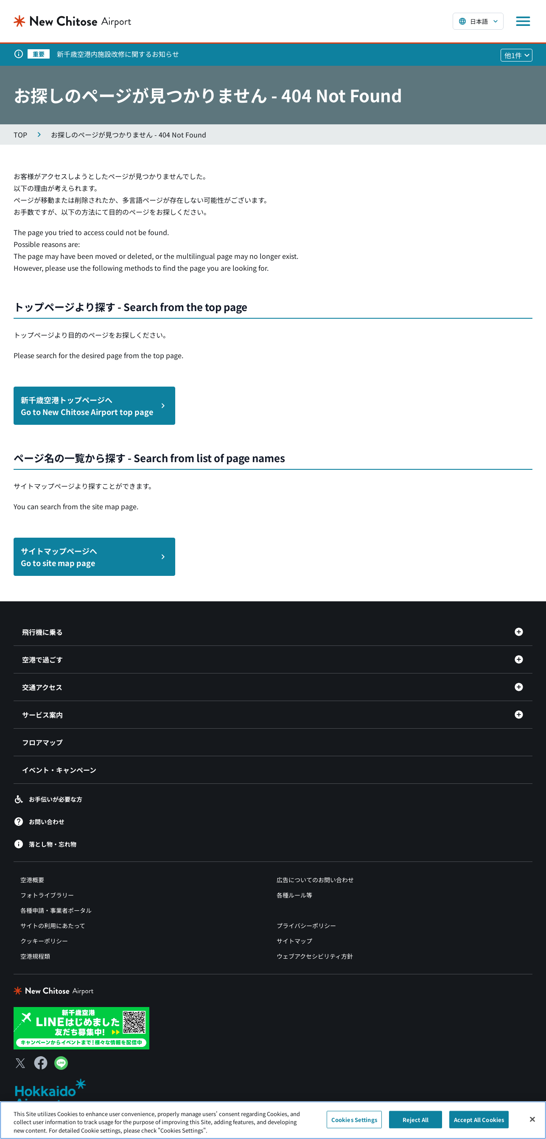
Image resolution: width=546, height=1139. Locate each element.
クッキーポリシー (44, 941)
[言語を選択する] (478, 21)
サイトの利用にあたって (52, 925)
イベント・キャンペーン (59, 770)
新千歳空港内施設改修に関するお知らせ (118, 54)
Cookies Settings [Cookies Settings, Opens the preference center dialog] (354, 1124)
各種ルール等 (294, 895)
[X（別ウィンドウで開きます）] (20, 1063)
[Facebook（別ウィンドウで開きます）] (41, 1063)
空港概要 (32, 879)
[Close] (532, 1124)
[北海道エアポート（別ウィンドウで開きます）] (57, 1094)
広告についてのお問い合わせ (315, 879)
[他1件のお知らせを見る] (516, 55)
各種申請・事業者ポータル (56, 910)
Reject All (415, 1124)
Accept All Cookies (479, 1124)
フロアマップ (42, 742)
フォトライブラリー (47, 895)
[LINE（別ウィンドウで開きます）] (61, 1067)
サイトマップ (294, 941)
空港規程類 (35, 956)
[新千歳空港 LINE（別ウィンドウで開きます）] (81, 1027)
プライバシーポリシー (306, 925)
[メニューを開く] (523, 21)
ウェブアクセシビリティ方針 (315, 956)
